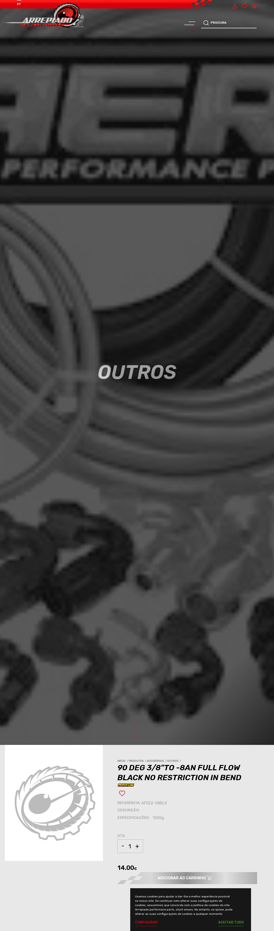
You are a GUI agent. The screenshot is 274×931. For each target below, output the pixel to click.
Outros (174, 761)
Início (123, 761)
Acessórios (157, 761)
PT (19, 4)
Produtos (138, 761)
